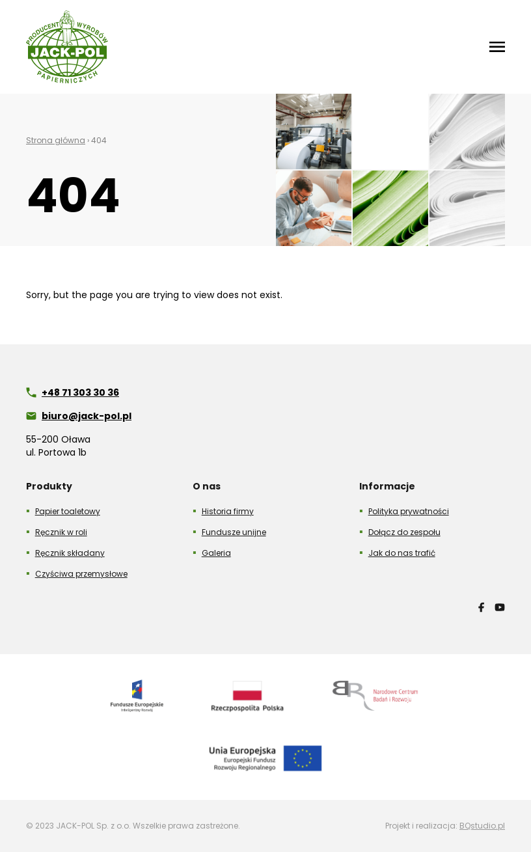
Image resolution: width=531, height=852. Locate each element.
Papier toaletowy (67, 511)
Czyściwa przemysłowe (81, 573)
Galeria (216, 552)
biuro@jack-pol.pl (86, 415)
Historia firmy (228, 511)
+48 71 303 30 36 (80, 392)
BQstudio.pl (482, 825)
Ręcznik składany (70, 552)
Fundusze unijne (234, 532)
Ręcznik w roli (61, 532)
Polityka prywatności (408, 511)
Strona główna (55, 140)
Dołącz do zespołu (404, 532)
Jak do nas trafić (401, 552)
